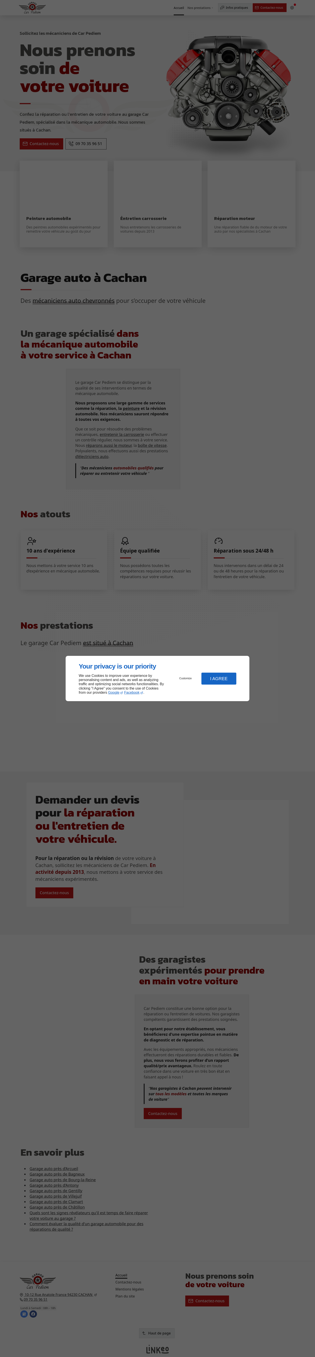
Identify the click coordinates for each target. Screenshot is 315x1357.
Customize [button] (185, 678)
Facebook (132, 692)
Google (113, 692)
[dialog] (157, 678)
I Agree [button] (219, 678)
